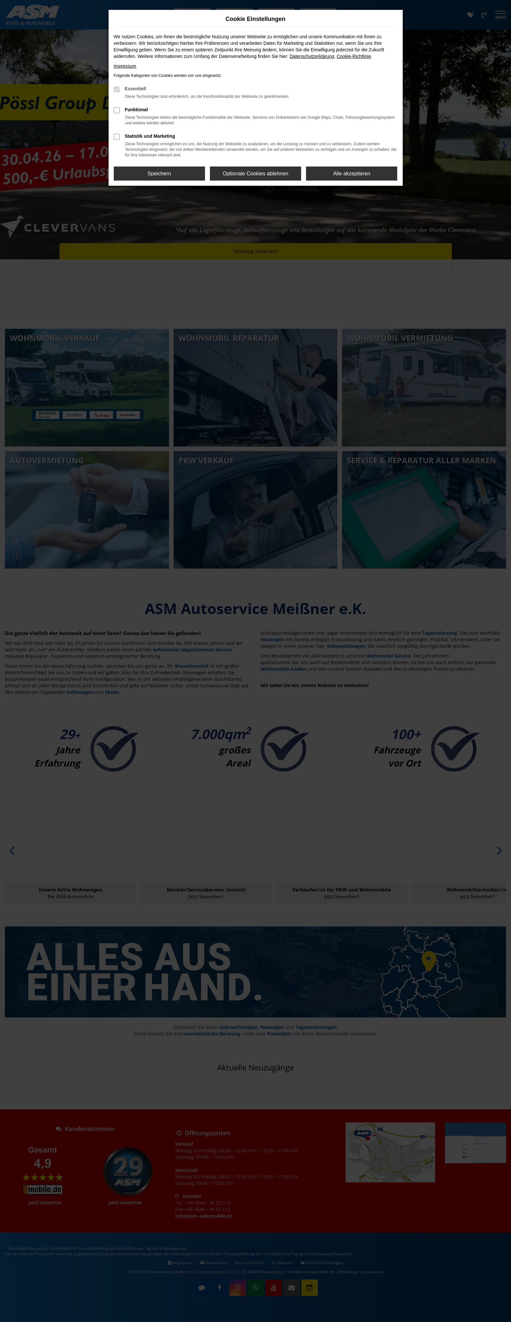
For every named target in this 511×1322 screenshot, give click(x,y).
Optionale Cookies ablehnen (255, 173)
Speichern (159, 173)
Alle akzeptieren (351, 173)
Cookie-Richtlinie (354, 56)
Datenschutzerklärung (312, 56)
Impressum (125, 66)
